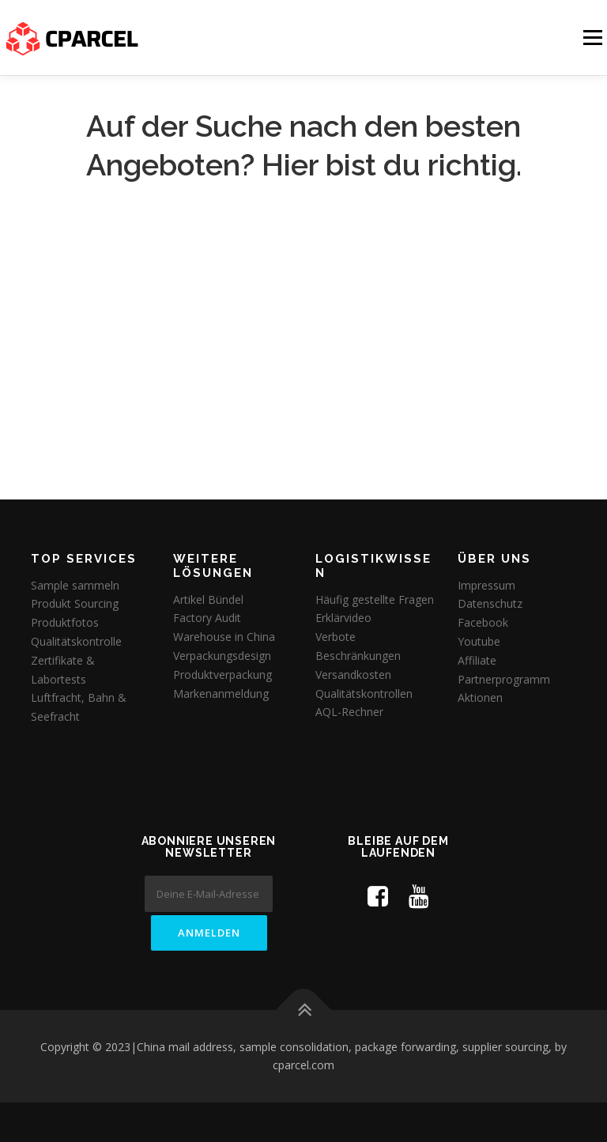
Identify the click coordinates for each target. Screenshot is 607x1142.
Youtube (479, 641)
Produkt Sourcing (75, 603)
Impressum (486, 585)
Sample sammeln (75, 585)
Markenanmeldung (221, 693)
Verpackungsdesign (222, 655)
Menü (592, 37)
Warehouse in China (224, 636)
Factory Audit (207, 617)
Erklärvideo (343, 617)
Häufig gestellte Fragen (374, 599)
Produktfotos (65, 622)
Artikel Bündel (208, 599)
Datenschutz (490, 603)
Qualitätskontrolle (76, 641)
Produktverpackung (222, 674)
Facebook (483, 622)
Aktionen (480, 697)
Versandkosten (353, 674)
